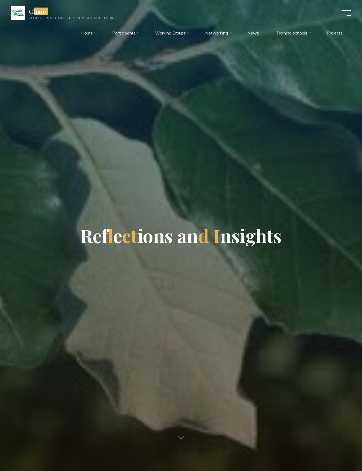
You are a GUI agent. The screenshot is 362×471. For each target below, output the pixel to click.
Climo (37, 11)
